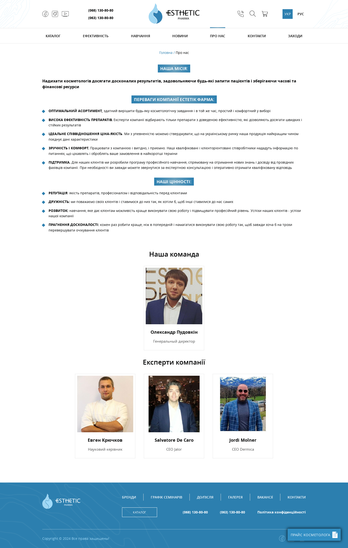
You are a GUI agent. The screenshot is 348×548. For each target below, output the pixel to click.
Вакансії (265, 497)
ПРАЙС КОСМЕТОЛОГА (314, 535)
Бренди (129, 497)
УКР (287, 14)
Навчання (140, 36)
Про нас (217, 36)
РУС (300, 14)
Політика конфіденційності (281, 512)
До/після (205, 497)
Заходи (295, 36)
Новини (180, 36)
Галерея (235, 497)
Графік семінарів (166, 497)
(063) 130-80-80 (100, 17)
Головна (166, 52)
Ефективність (96, 36)
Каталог (53, 36)
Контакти (257, 36)
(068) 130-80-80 (100, 10)
